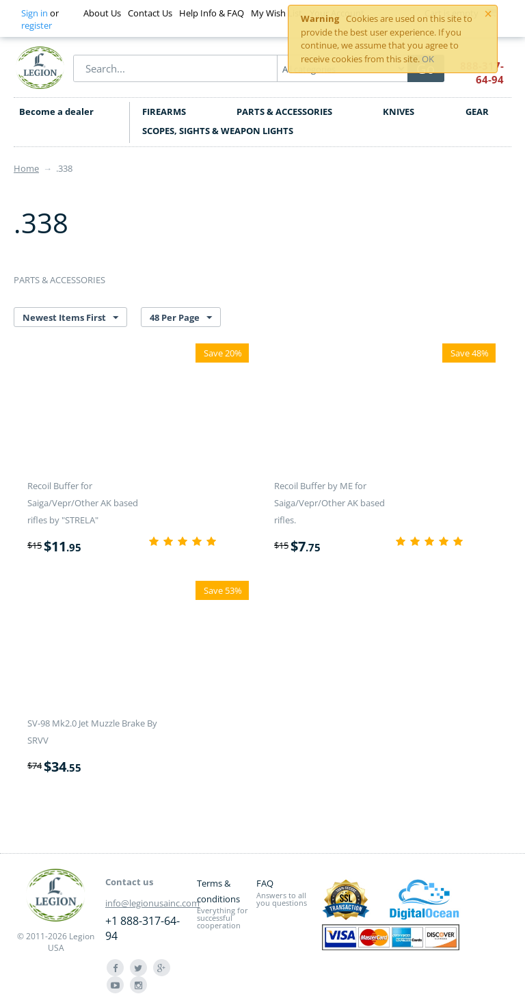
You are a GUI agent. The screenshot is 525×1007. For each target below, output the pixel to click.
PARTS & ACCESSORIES (284, 111)
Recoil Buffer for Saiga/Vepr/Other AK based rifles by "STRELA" (82, 503)
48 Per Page (181, 318)
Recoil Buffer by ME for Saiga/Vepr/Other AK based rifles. (329, 503)
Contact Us (150, 13)
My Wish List (276, 13)
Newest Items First (70, 318)
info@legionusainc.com (152, 903)
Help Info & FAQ (211, 13)
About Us (102, 13)
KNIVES (398, 111)
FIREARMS (164, 111)
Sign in (34, 13)
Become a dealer (56, 111)
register (36, 25)
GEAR (477, 111)
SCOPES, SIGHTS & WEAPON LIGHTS (217, 131)
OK (428, 59)
